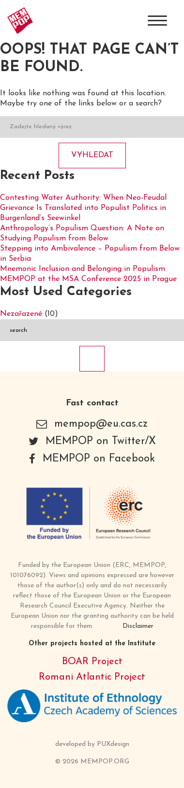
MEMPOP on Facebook (99, 458)
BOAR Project (92, 662)
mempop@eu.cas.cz (101, 424)
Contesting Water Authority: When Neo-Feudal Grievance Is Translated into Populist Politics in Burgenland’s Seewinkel (83, 208)
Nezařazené (21, 314)
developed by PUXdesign (92, 744)
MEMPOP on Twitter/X (101, 441)
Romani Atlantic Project (92, 677)
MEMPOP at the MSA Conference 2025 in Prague (88, 279)
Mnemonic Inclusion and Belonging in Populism (82, 269)
